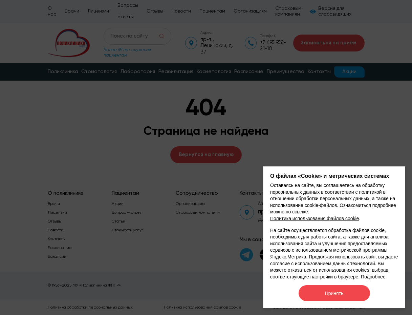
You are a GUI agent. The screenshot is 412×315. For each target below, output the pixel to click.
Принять (334, 293)
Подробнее (373, 276)
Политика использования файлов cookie (314, 218)
